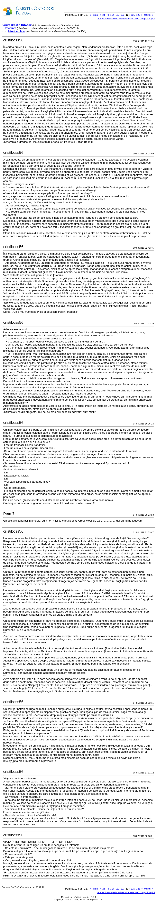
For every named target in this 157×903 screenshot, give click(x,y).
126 (138, 15)
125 (133, 15)
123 (122, 15)
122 (117, 15)
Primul (94, 15)
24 (103, 15)
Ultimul (148, 15)
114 (112, 15)
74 (107, 15)
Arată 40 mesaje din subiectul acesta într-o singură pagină (126, 18)
